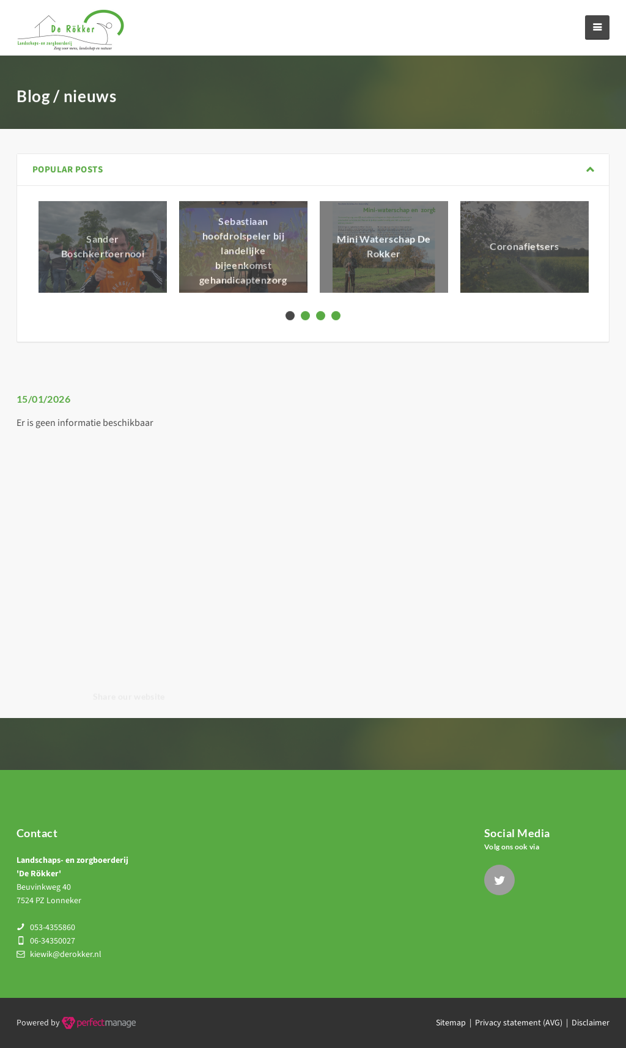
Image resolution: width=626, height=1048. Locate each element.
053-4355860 (52, 928)
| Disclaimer (585, 1023)
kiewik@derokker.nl (65, 954)
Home (541, 100)
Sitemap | (455, 1023)
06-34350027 (52, 941)
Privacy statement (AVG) (518, 1023)
